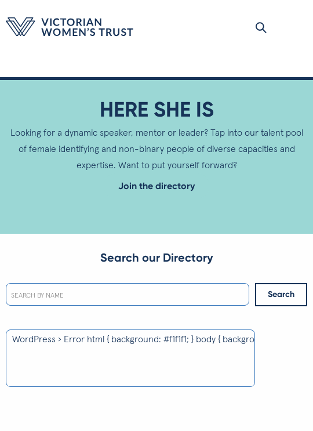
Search (281, 294)
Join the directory (156, 185)
